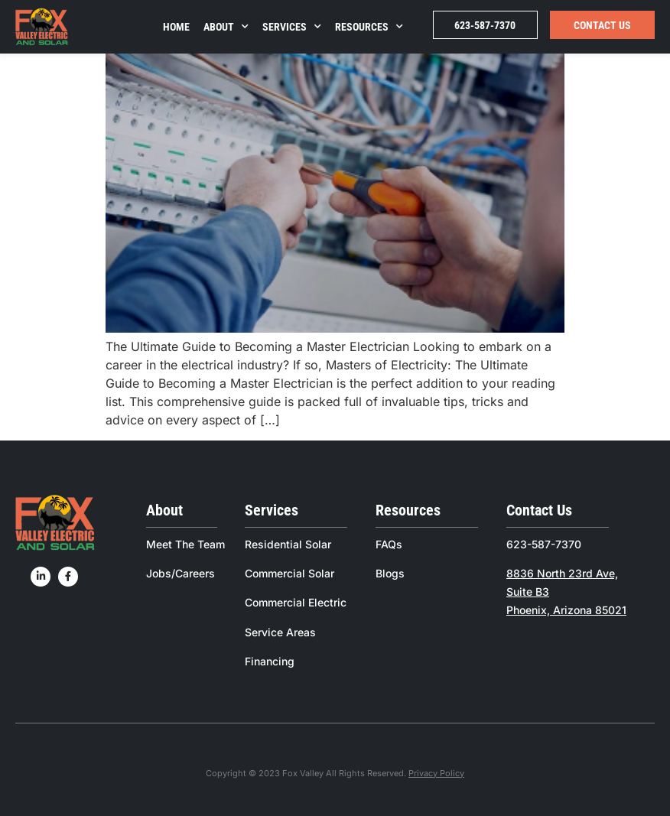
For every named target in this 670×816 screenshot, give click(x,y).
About (226, 26)
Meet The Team (185, 544)
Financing (269, 661)
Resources (369, 26)
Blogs (390, 573)
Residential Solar (288, 544)
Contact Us (602, 25)
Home (176, 27)
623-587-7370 (485, 25)
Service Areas (280, 632)
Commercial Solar (289, 573)
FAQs (389, 544)
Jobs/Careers (180, 573)
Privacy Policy (436, 773)
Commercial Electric (295, 602)
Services (291, 26)
